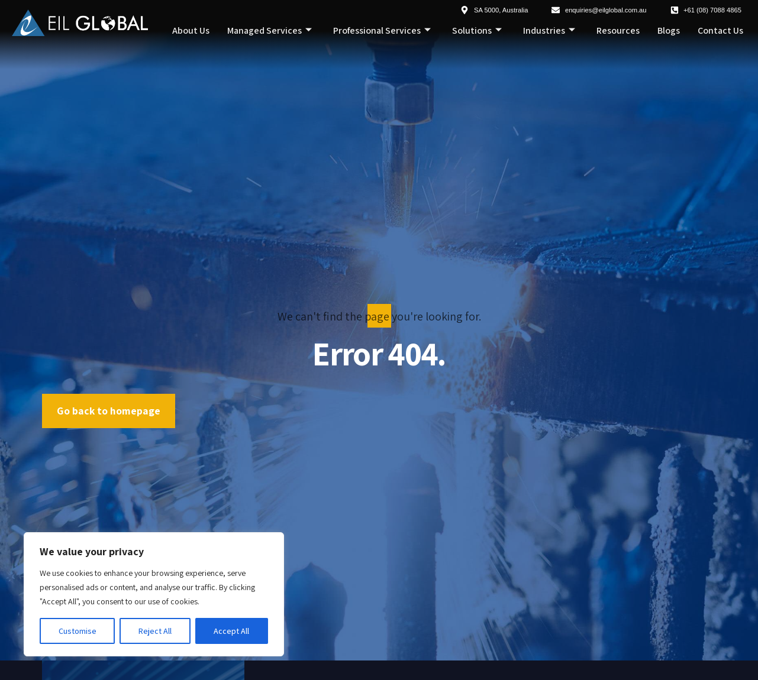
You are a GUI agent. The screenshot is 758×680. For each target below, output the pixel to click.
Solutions (477, 31)
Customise (77, 631)
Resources (618, 30)
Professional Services (382, 31)
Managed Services (269, 31)
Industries (549, 31)
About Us (190, 30)
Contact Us (720, 30)
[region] (154, 594)
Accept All (231, 631)
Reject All (155, 631)
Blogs (668, 30)
